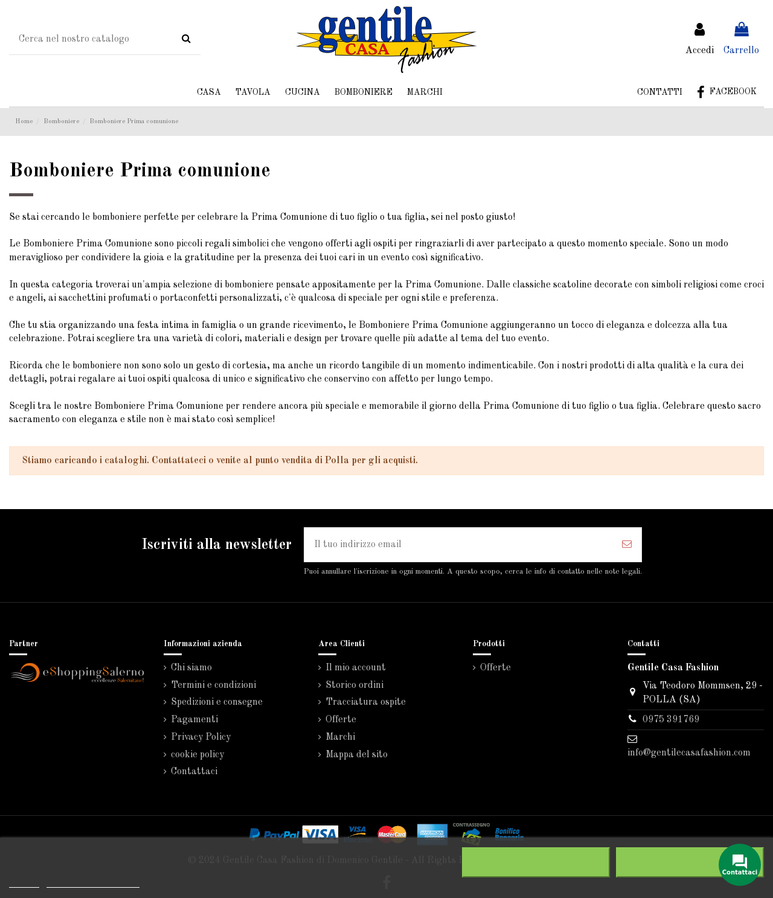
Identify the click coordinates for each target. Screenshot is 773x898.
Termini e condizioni (213, 685)
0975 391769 (671, 720)
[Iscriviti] (626, 545)
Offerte (341, 720)
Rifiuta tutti (536, 862)
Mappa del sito (357, 755)
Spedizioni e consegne (217, 702)
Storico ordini (354, 685)
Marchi (340, 737)
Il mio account (356, 668)
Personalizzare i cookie (93, 882)
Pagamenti (194, 720)
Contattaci (194, 772)
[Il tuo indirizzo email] (458, 545)
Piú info (24, 882)
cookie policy (197, 755)
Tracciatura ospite (366, 702)
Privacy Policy (201, 737)
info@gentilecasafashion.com (689, 753)
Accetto (690, 862)
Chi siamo (191, 668)
